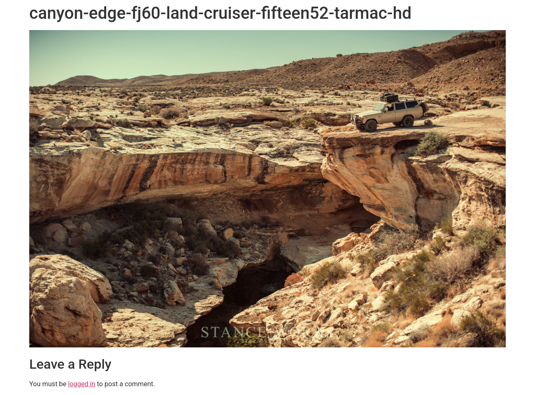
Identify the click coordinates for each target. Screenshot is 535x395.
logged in (81, 384)
